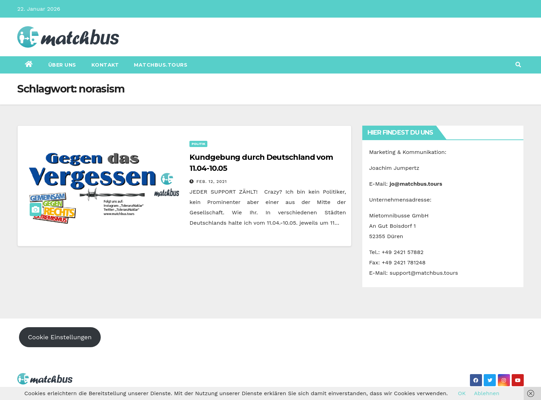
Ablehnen (487, 393)
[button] (518, 64)
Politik (198, 144)
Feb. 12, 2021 (211, 181)
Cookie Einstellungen (60, 337)
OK (461, 393)
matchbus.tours (160, 65)
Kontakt (105, 65)
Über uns (62, 65)
